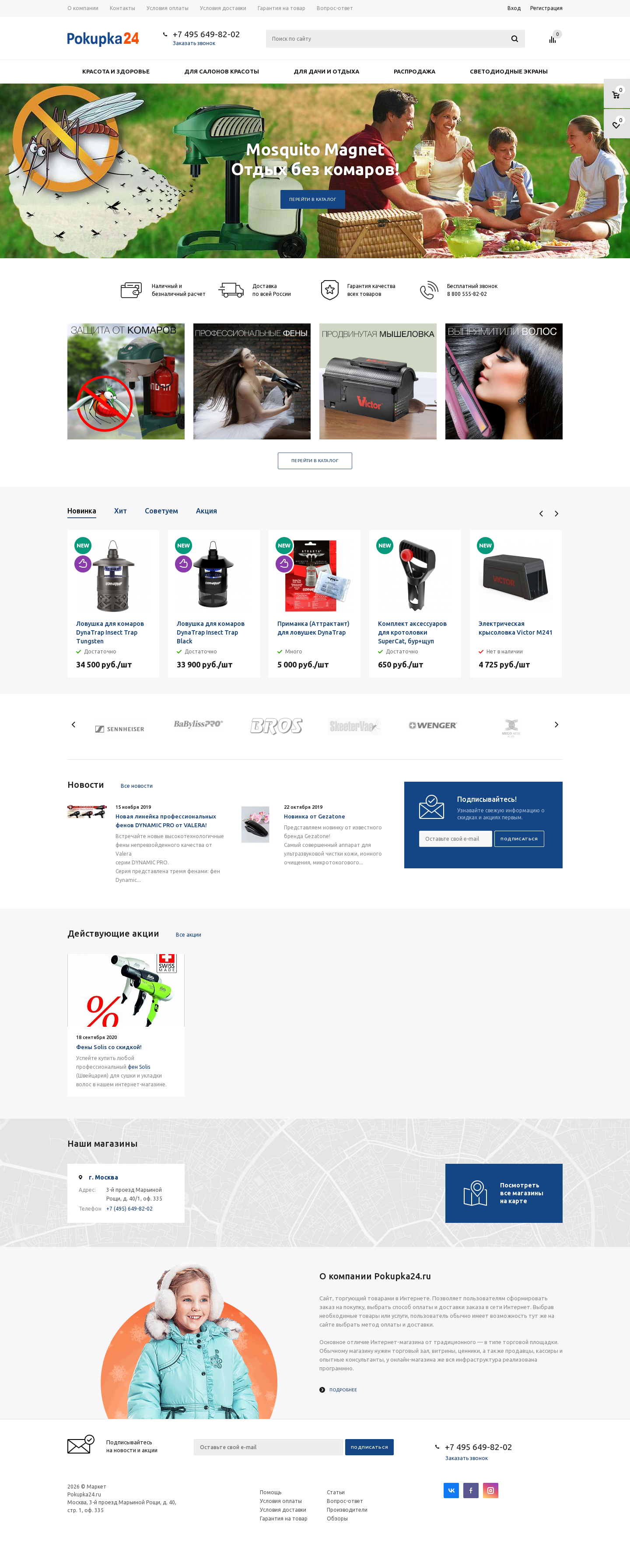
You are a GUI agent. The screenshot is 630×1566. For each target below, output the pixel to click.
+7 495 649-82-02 (206, 34)
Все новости (137, 786)
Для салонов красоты (221, 71)
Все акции (188, 934)
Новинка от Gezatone (314, 816)
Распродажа (414, 71)
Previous (541, 513)
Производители (347, 1510)
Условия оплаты (281, 1501)
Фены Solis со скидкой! (109, 1047)
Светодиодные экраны (509, 71)
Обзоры (337, 1518)
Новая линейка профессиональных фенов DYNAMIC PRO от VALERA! (166, 820)
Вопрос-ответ (345, 1501)
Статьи (336, 1492)
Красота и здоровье (116, 71)
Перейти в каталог (312, 199)
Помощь (270, 1492)
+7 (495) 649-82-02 (129, 1208)
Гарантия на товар (284, 1518)
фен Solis (139, 1067)
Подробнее (343, 1389)
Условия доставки (283, 1510)
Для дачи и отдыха (326, 71)
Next (556, 513)
